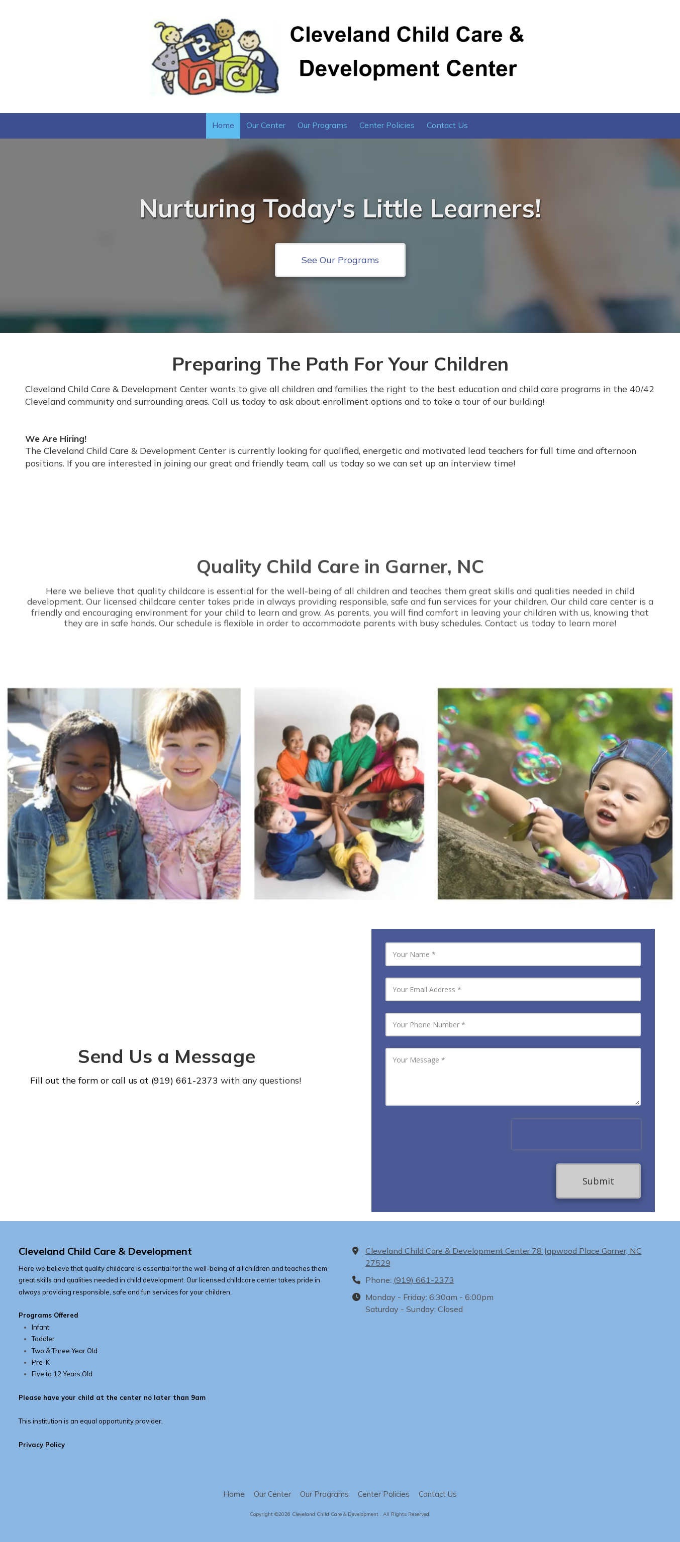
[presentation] (576, 1134)
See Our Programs (340, 260)
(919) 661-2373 (424, 1280)
